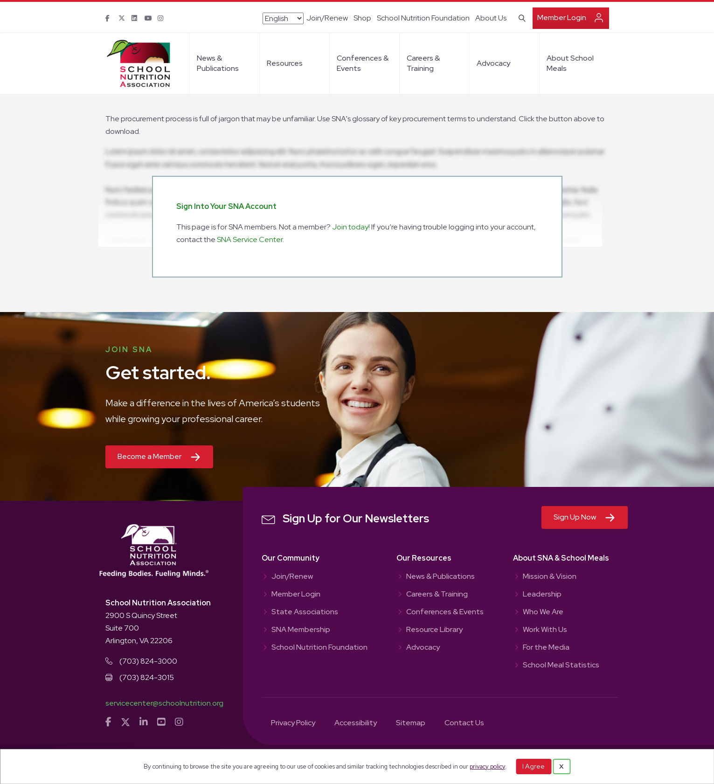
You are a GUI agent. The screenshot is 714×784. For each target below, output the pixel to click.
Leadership (542, 594)
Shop (362, 18)
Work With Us (545, 630)
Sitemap (410, 723)
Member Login (561, 17)
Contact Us (464, 723)
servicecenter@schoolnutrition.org (164, 703)
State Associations (304, 612)
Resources (285, 63)
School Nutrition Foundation (423, 18)
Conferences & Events (362, 63)
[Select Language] (283, 18)
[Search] (520, 17)
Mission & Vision (549, 577)
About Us (490, 18)
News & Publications (218, 63)
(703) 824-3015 (146, 677)
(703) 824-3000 (148, 661)
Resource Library (434, 630)
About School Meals (570, 63)
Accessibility (355, 723)
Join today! (351, 227)
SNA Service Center (250, 239)
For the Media (546, 648)
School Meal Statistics (561, 665)
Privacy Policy (293, 723)
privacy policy (487, 766)
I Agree (533, 766)
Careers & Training (423, 63)
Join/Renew (327, 18)
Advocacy (493, 63)
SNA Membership (300, 630)
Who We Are (543, 612)
